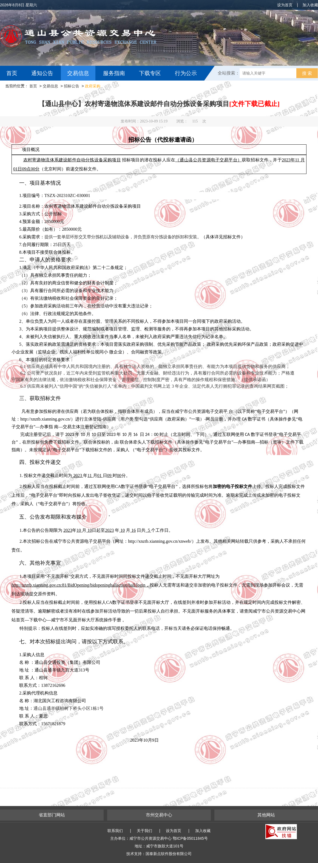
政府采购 (92, 86)
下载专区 (150, 73)
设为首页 (285, 5)
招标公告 (71, 86)
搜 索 (307, 73)
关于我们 (144, 830)
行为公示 (186, 73)
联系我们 (115, 830)
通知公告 (42, 73)
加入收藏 (310, 5)
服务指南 (114, 73)
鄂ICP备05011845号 (190, 838)
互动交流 (19, 88)
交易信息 (78, 73)
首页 (11, 73)
